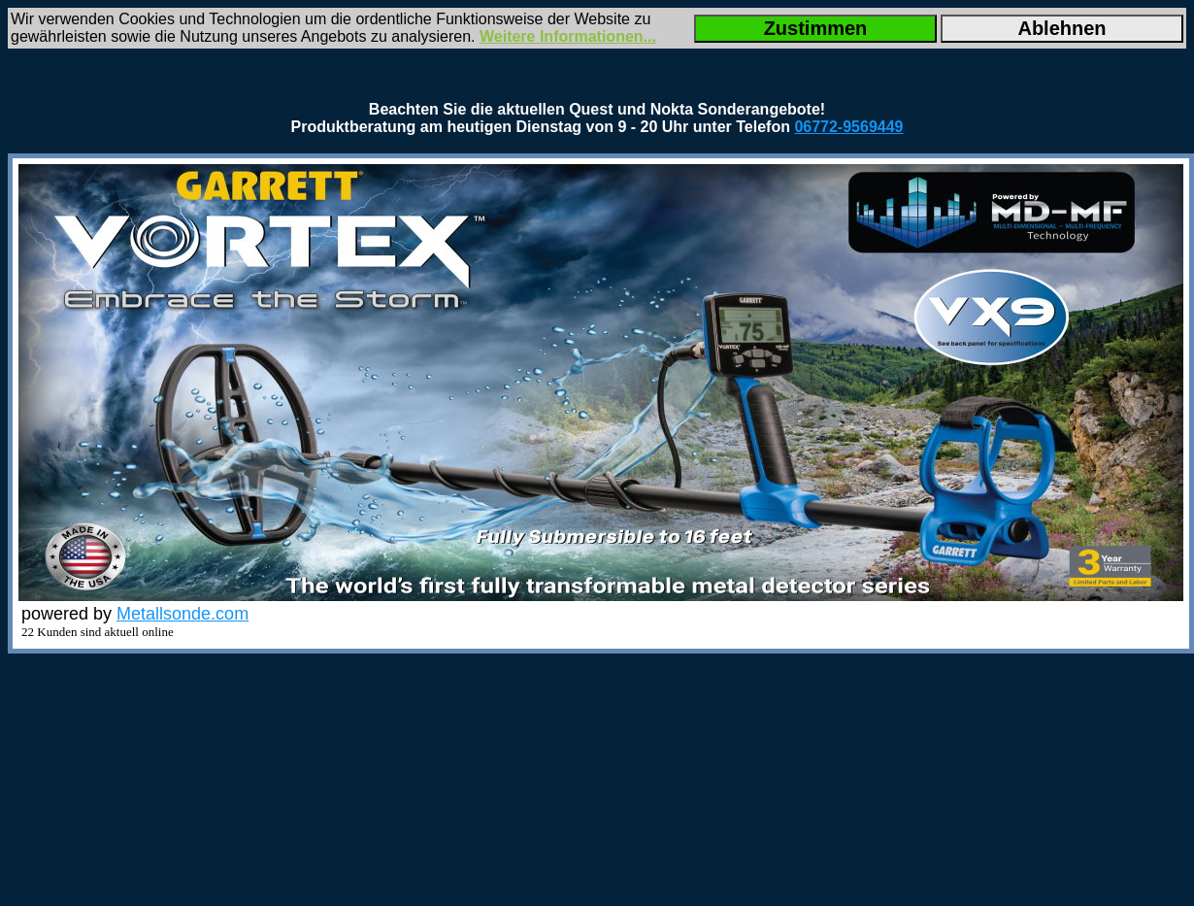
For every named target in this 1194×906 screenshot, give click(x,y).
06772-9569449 (848, 126)
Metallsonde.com (182, 613)
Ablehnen (1061, 28)
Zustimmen (816, 28)
